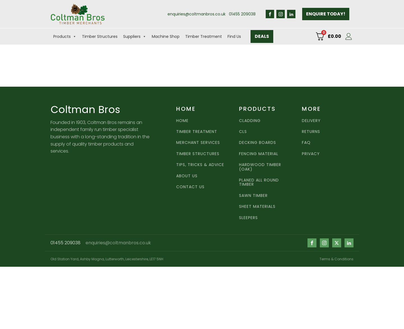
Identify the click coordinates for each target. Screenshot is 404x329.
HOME (182, 121)
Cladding (250, 121)
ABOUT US (187, 176)
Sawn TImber (253, 196)
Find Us (234, 36)
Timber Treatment (203, 36)
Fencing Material (258, 154)
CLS (243, 132)
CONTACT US (190, 187)
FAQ (306, 143)
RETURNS (311, 132)
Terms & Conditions (337, 259)
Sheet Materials (257, 206)
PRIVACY (311, 154)
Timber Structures (100, 36)
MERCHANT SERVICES (198, 143)
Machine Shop (166, 36)
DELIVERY (311, 121)
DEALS (262, 36)
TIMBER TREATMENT (196, 132)
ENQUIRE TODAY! (325, 14)
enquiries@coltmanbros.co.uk (196, 14)
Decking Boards (257, 143)
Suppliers (134, 36)
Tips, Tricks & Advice (200, 165)
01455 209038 (242, 14)
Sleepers (248, 218)
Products (64, 36)
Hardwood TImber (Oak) (260, 167)
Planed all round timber (259, 182)
